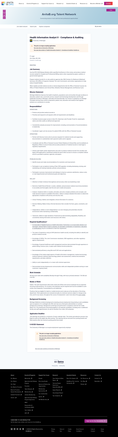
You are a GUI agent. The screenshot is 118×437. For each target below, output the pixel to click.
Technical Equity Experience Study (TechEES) (57, 385)
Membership (29, 392)
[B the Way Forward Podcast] (23, 429)
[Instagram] (4, 11)
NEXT (26, 402)
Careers (14, 397)
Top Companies (57, 396)
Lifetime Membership (30, 395)
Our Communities (43, 394)
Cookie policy (62, 365)
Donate (40, 378)
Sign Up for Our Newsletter (95, 421)
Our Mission (14, 378)
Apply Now (33, 65)
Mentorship (28, 378)
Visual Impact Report (58, 393)
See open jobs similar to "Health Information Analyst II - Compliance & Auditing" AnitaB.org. (56, 50)
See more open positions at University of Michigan (47, 348)
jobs (33, 26)
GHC (27, 413)
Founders (27, 386)
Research (60, 3)
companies (44, 26)
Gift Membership (44, 399)
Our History (14, 381)
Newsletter (98, 381)
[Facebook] (4, 14)
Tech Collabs (29, 410)
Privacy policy (55, 365)
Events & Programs (33, 3)
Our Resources (85, 378)
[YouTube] (17, 429)
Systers (41, 396)
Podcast (83, 384)
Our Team (13, 384)
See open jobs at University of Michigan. (44, 48)
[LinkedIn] (4, 17)
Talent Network (29, 389)
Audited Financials (16, 394)
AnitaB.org (29, 431)
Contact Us (98, 378)
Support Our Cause (48, 3)
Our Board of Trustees (16, 387)
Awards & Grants (71, 3)
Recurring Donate (43, 381)
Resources (83, 3)
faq (111, 10)
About (21, 3)
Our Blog (84, 381)
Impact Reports (57, 390)
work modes (81, 295)
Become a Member (96, 3)
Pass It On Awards (72, 378)
